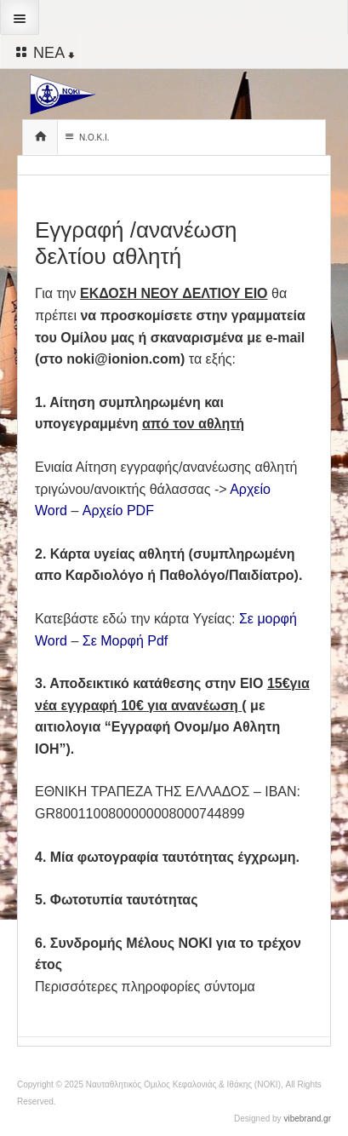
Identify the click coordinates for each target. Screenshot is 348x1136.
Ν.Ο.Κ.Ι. (85, 136)
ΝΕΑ (43, 52)
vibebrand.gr (307, 1118)
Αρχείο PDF (118, 510)
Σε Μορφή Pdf (125, 641)
